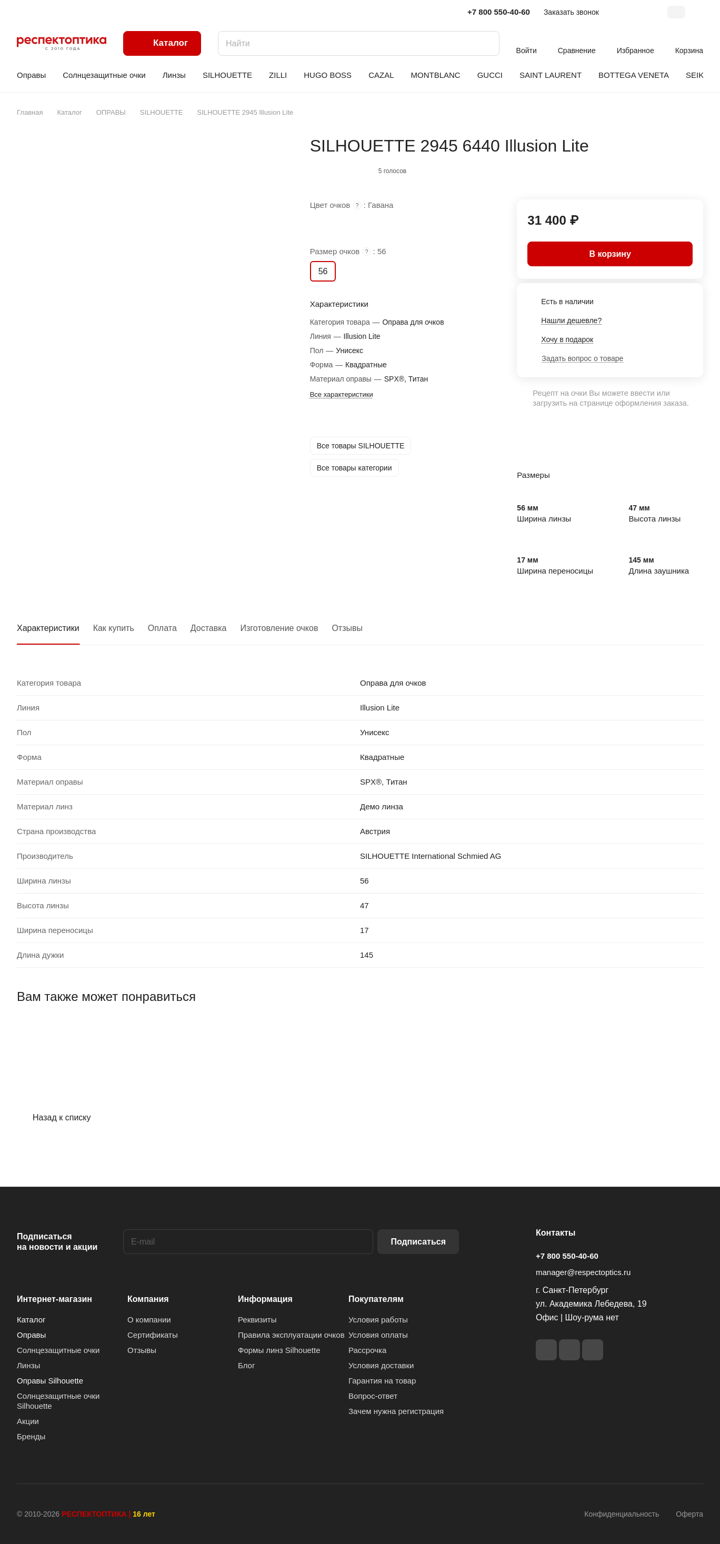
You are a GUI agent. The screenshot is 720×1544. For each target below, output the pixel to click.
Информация (265, 1299)
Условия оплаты (378, 1334)
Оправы (31, 1334)
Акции (28, 1421)
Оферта (689, 1514)
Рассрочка (367, 1350)
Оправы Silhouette (50, 1380)
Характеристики (48, 628)
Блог (246, 1365)
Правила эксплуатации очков (291, 1334)
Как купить (113, 628)
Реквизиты (257, 1319)
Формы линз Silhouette (279, 1350)
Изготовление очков (279, 628)
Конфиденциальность (621, 1514)
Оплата (162, 628)
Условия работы (378, 1319)
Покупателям (376, 1299)
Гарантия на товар (382, 1380)
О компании (149, 1319)
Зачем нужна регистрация (396, 1411)
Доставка (209, 628)
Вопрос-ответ (372, 1395)
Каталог (31, 1319)
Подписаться (418, 1241)
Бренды (31, 1436)
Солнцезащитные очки (58, 1350)
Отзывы (347, 628)
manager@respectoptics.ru (583, 1272)
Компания (148, 1299)
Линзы (28, 1365)
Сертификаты (152, 1334)
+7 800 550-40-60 (498, 11)
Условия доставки (381, 1365)
